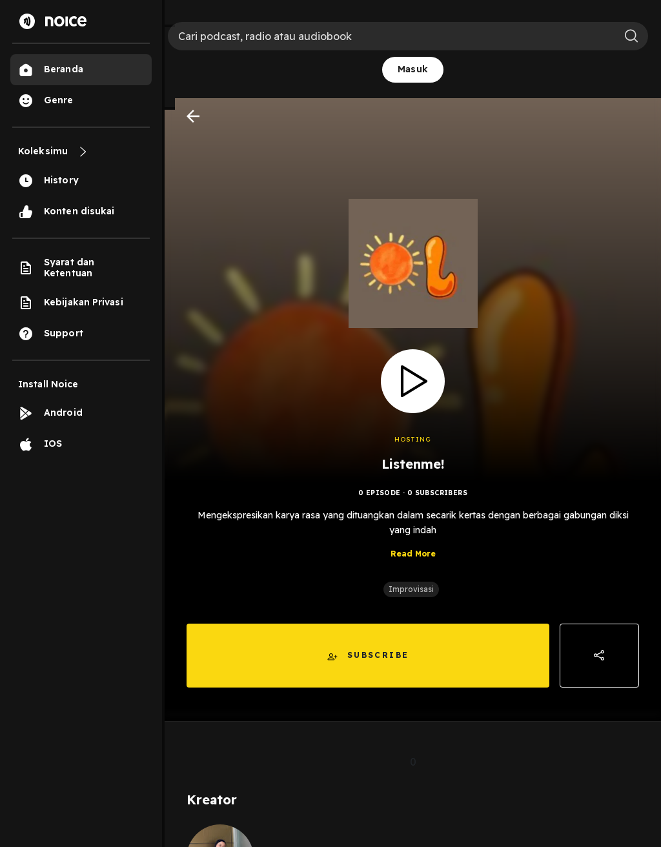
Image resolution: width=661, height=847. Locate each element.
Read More (413, 553)
